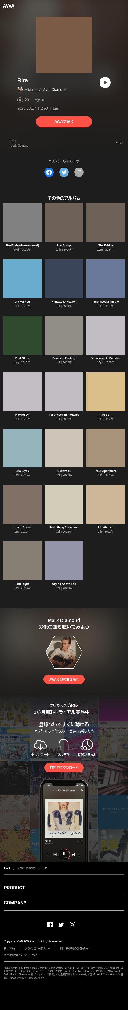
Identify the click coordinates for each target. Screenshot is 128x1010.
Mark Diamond (54, 90)
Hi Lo (105, 414)
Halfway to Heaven (64, 301)
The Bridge (64, 245)
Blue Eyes (22, 471)
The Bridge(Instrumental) (22, 245)
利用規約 (9, 948)
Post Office (22, 358)
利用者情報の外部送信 (74, 948)
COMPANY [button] (15, 902)
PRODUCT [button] (14, 887)
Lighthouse (105, 527)
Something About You (64, 527)
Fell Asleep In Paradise (106, 358)
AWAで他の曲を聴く (64, 679)
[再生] (105, 82)
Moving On (22, 414)
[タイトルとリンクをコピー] (79, 172)
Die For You (22, 301)
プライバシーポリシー (37, 948)
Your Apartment (105, 471)
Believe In (64, 471)
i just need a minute (106, 301)
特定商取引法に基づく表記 (20, 955)
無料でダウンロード (64, 767)
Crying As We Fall (64, 584)
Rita (45, 868)
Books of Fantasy (64, 358)
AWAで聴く (64, 122)
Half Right (22, 584)
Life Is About (22, 527)
